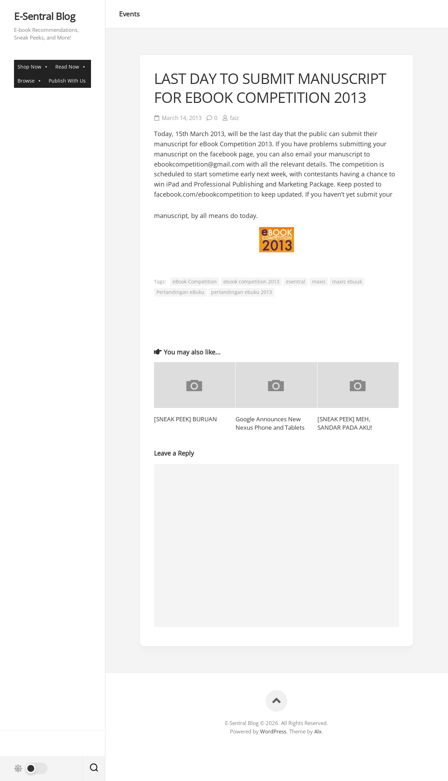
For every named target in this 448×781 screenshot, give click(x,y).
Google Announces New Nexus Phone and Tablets (270, 423)
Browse (30, 80)
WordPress (273, 731)
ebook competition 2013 (251, 281)
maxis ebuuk (347, 281)
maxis (319, 281)
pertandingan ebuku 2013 (241, 292)
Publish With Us (67, 80)
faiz (234, 118)
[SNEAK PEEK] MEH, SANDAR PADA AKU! (344, 423)
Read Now (70, 66)
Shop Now (33, 66)
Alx (318, 731)
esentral (295, 281)
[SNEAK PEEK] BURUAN (185, 419)
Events (129, 14)
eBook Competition (195, 281)
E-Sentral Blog (44, 16)
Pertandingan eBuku (180, 292)
